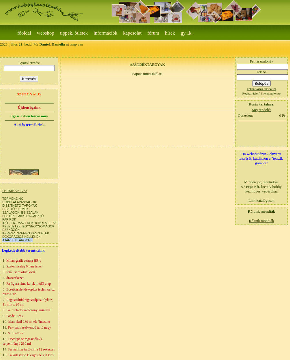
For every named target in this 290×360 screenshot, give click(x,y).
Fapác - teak (14, 316)
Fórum (153, 33)
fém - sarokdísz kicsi (20, 272)
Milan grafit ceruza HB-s (23, 261)
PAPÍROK (9, 219)
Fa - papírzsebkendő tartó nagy (29, 327)
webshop (45, 33)
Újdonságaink (29, 107)
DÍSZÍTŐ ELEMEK (15, 209)
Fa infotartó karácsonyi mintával (28, 310)
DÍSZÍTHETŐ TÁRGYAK (19, 205)
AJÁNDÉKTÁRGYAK (17, 240)
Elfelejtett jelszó (271, 93)
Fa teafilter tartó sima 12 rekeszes (31, 349)
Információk (106, 33)
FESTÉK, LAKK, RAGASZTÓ (23, 216)
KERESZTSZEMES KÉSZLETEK (25, 233)
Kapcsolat (132, 33)
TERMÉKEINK (12, 198)
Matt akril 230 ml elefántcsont (29, 322)
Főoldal (24, 33)
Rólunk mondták (261, 220)
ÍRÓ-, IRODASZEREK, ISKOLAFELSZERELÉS (35, 223)
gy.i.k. (187, 33)
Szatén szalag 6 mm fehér (24, 266)
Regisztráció (250, 93)
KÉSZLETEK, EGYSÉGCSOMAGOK (28, 226)
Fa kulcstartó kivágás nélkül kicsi (31, 355)
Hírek (170, 33)
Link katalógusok (261, 200)
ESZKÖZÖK (11, 229)
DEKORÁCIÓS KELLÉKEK (21, 236)
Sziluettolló (16, 333)
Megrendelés (261, 110)
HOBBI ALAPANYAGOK (19, 202)
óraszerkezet (15, 278)
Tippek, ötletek (74, 33)
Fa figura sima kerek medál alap (28, 284)
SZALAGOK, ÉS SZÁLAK (20, 212)
